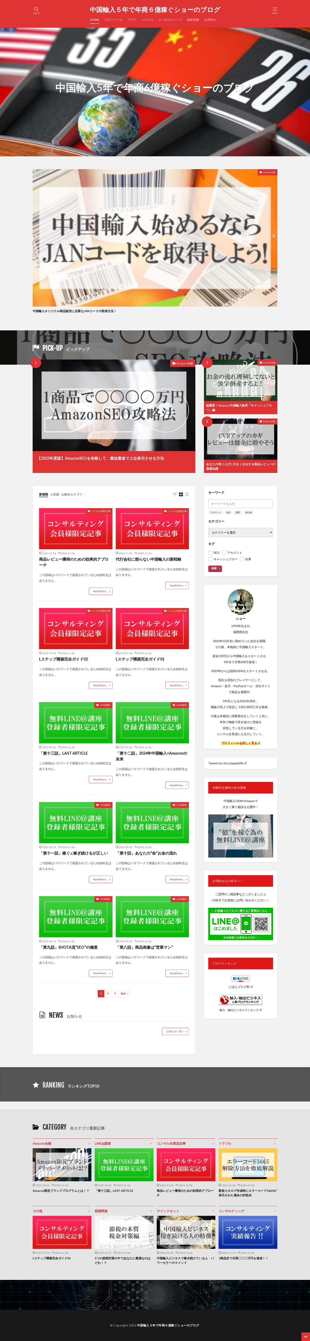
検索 (214, 568)
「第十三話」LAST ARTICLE (63, 753)
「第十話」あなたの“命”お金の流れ (146, 853)
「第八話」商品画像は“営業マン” (144, 947)
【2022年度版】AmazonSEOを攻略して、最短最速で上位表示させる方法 (100, 458)
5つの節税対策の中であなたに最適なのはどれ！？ (122, 1260)
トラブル (225, 1143)
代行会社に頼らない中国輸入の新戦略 (148, 559)
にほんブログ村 (241, 987)
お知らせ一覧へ (175, 1031)
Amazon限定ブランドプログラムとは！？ (61, 1190)
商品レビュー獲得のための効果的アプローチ (74, 562)
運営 (238, 512)
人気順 (54, 494)
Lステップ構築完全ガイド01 (140, 659)
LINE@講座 (105, 705)
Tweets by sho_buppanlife (227, 763)
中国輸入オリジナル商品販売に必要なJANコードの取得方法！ (75, 311)
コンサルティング (170, 19)
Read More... (100, 591)
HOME (94, 19)
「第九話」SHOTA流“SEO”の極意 (68, 947)
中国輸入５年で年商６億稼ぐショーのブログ (155, 9)
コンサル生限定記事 (100, 511)
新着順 (43, 494)
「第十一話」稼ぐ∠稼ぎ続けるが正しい (73, 853)
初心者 (248, 512)
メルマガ (147, 19)
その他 (37, 1211)
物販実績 (193, 19)
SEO (228, 512)
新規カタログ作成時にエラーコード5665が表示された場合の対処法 (248, 1193)
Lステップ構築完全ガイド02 (63, 659)
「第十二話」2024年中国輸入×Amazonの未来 (151, 756)
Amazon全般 (269, 172)
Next (123, 993)
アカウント (215, 512)
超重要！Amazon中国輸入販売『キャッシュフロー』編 (239, 407)
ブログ (131, 19)
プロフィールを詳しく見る (240, 743)
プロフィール (113, 19)
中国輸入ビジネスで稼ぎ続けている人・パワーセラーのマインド (185, 1260)
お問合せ (210, 19)
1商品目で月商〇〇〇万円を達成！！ (243, 1258)
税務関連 (101, 1211)
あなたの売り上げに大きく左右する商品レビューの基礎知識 (240, 466)
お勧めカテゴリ (71, 494)
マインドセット (168, 1211)
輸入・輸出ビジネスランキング (241, 1010)
